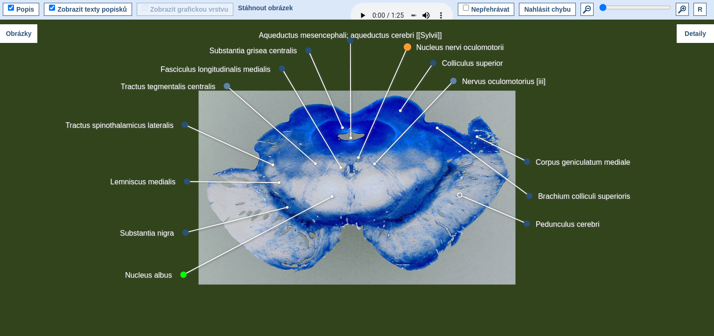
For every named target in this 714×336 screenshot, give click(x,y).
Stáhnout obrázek (265, 8)
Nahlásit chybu (547, 9)
